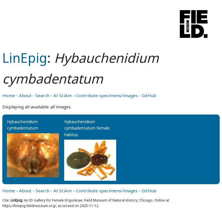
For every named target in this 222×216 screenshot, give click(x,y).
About (25, 95)
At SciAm (62, 95)
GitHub (149, 95)
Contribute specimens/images (107, 95)
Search (42, 95)
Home (8, 95)
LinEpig (24, 58)
